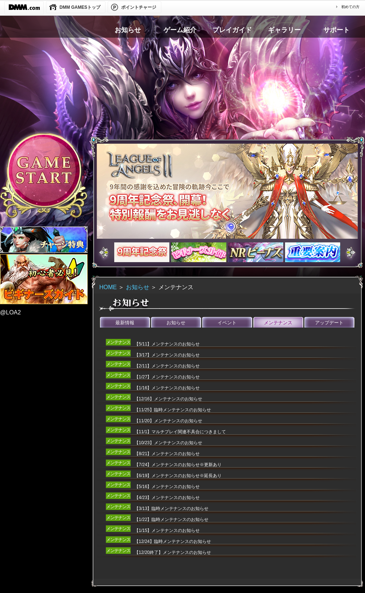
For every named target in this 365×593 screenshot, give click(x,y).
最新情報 (124, 322)
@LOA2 (10, 312)
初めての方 (350, 7)
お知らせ (137, 287)
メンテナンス (278, 322)
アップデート (329, 322)
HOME (108, 287)
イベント (227, 322)
